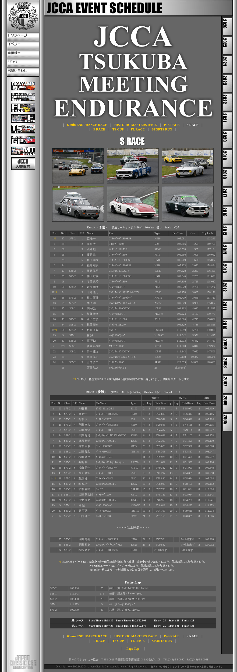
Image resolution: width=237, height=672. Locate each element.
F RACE (99, 129)
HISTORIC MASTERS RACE (135, 125)
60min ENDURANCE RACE (87, 125)
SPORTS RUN (162, 129)
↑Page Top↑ (133, 648)
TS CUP (118, 129)
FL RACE (138, 129)
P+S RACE (171, 125)
